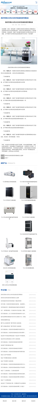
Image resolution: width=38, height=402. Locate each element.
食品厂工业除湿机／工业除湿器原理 (10, 370)
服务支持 (23, 400)
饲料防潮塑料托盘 (5, 320)
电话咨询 (33, 400)
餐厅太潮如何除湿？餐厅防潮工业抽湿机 (11, 326)
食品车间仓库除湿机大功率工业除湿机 (10, 339)
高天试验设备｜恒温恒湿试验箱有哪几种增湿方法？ (13, 377)
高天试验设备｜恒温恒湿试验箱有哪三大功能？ (13, 386)
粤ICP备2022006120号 (32, 396)
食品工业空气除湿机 (6, 354)
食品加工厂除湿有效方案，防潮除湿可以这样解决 (13, 383)
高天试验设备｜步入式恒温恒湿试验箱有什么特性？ (13, 313)
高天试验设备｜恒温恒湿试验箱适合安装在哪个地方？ (13, 332)
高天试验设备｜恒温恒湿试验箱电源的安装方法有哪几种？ (13, 364)
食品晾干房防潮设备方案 (7, 345)
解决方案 (14, 400)
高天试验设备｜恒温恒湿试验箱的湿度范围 (11, 342)
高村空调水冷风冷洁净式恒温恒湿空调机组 (11, 294)
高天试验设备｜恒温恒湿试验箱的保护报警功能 (13, 351)
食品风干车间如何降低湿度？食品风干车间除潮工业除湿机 (13, 335)
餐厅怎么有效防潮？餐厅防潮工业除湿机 (11, 323)
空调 (27, 80)
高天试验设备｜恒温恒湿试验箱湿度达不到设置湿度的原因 (13, 367)
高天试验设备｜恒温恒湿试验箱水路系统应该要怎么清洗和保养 (13, 373)
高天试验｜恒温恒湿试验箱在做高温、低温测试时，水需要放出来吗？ (13, 304)
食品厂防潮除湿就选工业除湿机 (9, 358)
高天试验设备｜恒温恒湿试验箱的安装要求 (11, 348)
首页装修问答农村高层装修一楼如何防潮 (11, 301)
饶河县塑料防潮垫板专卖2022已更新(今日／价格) (13, 316)
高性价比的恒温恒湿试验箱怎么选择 (14, 155)
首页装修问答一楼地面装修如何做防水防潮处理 (13, 307)
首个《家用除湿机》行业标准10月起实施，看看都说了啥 (13, 310)
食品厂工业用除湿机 (6, 380)
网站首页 (5, 400)
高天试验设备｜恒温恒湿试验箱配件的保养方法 (13, 329)
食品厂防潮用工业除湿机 (7, 361)
